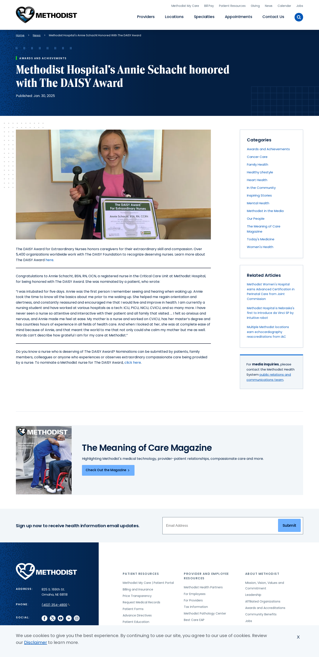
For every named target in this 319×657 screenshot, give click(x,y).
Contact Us (273, 16)
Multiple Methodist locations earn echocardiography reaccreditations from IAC (268, 331)
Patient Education (136, 621)
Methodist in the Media (265, 210)
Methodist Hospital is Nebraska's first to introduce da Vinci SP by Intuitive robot (270, 312)
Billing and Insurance (138, 588)
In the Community (261, 187)
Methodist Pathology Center (205, 612)
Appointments (238, 16)
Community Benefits (261, 613)
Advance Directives (137, 614)
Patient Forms (133, 608)
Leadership (253, 594)
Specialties (204, 16)
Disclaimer (35, 642)
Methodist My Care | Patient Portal (148, 582)
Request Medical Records (141, 601)
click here (132, 361)
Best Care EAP (194, 619)
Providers (146, 16)
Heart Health (257, 179)
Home (20, 34)
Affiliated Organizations (262, 600)
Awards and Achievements (268, 148)
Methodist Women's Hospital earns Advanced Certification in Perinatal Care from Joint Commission (271, 290)
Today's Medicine (260, 238)
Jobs (299, 5)
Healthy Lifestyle (260, 171)
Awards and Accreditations (265, 607)
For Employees (195, 593)
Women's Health (260, 246)
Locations (174, 16)
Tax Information (196, 606)
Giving (255, 5)
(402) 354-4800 (56, 604)
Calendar (284, 5)
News (268, 5)
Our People (256, 217)
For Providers (193, 599)
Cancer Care (257, 156)
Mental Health (258, 202)
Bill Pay (209, 5)
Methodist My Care (185, 5)
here (49, 259)
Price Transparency (137, 595)
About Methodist (262, 573)
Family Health (257, 163)
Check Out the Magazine (108, 469)
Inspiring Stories (259, 194)
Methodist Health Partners (203, 586)
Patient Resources (232, 5)
